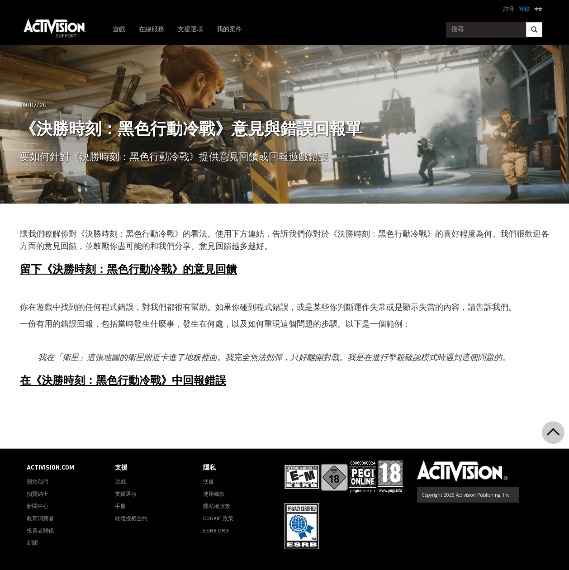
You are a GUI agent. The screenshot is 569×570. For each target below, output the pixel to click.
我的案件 (229, 29)
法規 (208, 482)
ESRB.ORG (216, 531)
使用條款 (214, 494)
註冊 (508, 9)
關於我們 (37, 482)
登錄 (524, 9)
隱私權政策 (216, 506)
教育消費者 (40, 519)
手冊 (120, 506)
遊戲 (119, 29)
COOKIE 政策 (218, 519)
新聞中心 (37, 506)
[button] (538, 8)
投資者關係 (40, 531)
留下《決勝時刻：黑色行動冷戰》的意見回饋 (128, 270)
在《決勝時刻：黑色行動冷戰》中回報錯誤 (123, 381)
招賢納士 (37, 494)
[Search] (534, 29)
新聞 (32, 543)
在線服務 (151, 29)
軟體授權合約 (131, 519)
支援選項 (190, 29)
